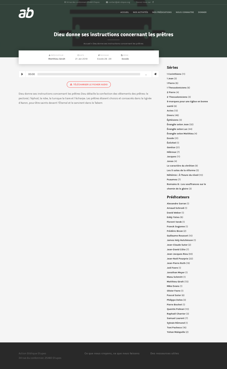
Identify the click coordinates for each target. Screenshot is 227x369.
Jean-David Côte (176, 249)
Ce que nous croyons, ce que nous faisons (112, 353)
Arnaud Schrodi (175, 208)
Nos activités (140, 12)
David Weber (174, 212)
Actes (170, 110)
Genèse (171, 147)
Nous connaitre (185, 12)
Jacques (171, 156)
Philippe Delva (175, 299)
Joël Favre (172, 267)
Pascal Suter (174, 295)
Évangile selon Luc (177, 129)
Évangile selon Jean (178, 124)
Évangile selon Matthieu (180, 133)
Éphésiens (172, 119)
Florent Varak (174, 221)
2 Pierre (171, 92)
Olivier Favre (173, 290)
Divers (170, 115)
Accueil (124, 12)
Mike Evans (173, 286)
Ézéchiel (171, 142)
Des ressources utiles (164, 353)
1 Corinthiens (174, 74)
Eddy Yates (173, 217)
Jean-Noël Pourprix (177, 258)
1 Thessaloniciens (177, 87)
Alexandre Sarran (176, 203)
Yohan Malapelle (176, 332)
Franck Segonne (176, 226)
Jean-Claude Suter (177, 244)
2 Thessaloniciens (177, 96)
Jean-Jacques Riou (177, 254)
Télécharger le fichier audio (88, 84)
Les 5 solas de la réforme (181, 170)
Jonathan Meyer (176, 272)
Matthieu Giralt (56, 58)
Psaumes (172, 179)
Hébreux (171, 152)
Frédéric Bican (175, 231)
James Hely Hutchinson (180, 240)
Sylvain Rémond (176, 322)
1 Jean (170, 78)
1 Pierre (171, 83)
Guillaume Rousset (177, 235)
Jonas (170, 161)
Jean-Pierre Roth (176, 263)
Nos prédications (162, 12)
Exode (125, 58)
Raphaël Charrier (176, 313)
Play (22, 74)
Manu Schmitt (175, 276)
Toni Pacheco (174, 327)
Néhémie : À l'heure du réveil (182, 175)
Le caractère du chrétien (180, 165)
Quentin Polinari (175, 309)
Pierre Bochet (174, 304)
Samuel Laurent (175, 318)
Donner (202, 12)
